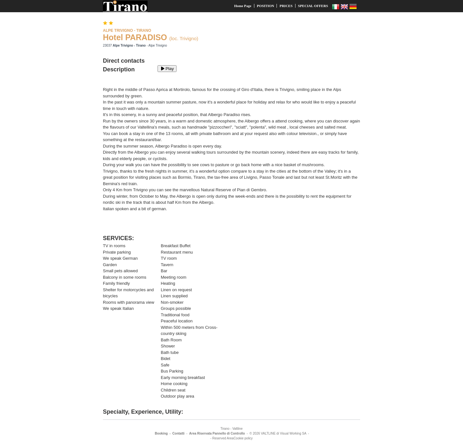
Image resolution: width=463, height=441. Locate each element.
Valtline (237, 428)
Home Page (242, 6)
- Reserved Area (221, 438)
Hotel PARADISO (135, 37)
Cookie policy (242, 438)
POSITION (265, 6)
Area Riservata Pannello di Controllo (217, 433)
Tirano (225, 428)
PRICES (285, 6)
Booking (161, 433)
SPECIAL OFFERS (313, 6)
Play (167, 68)
